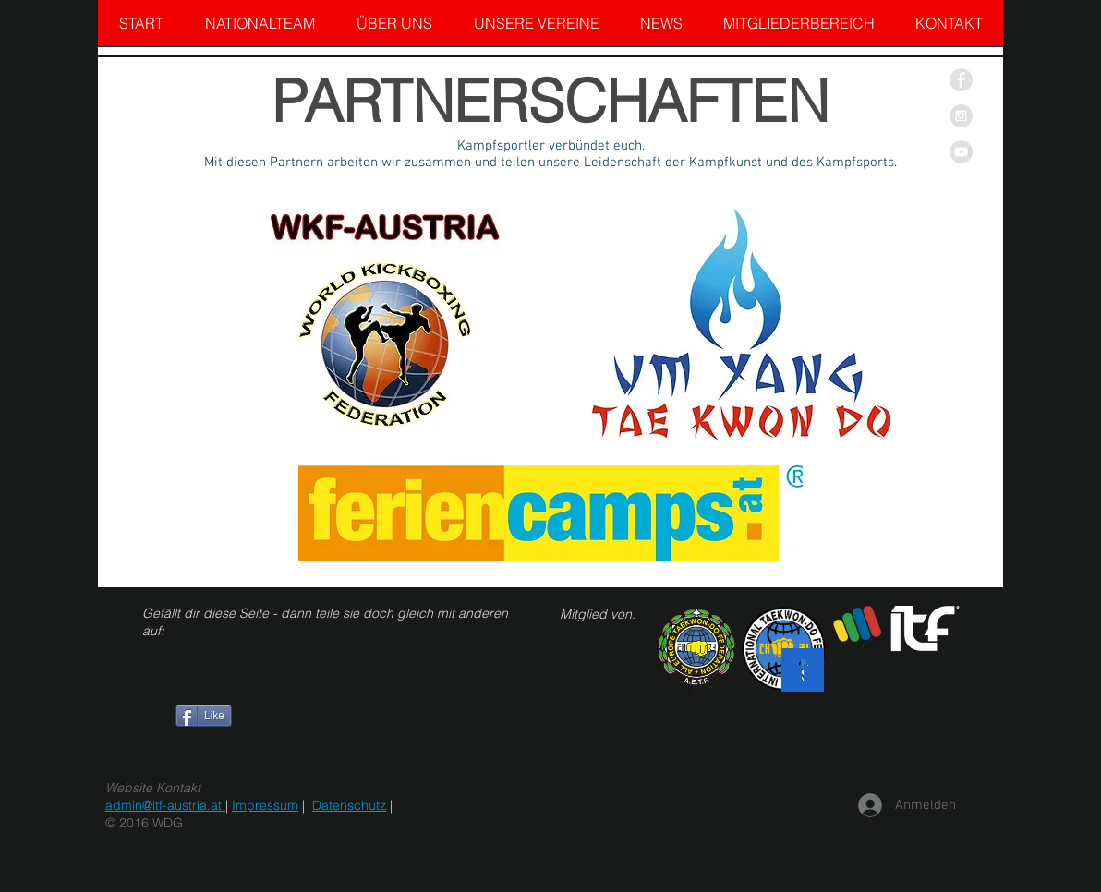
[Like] (203, 716)
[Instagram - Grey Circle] (961, 115)
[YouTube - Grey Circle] (961, 151)
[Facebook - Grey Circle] (961, 79)
